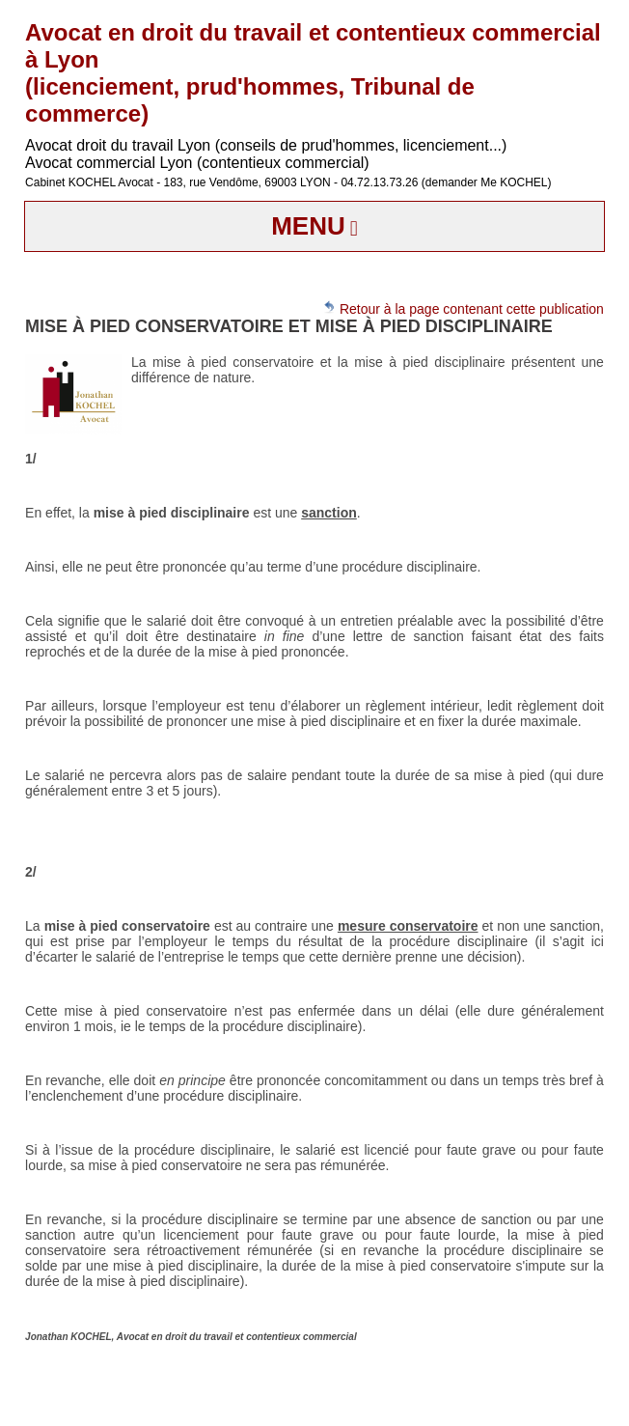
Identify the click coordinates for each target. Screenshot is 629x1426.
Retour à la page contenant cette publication (463, 308)
